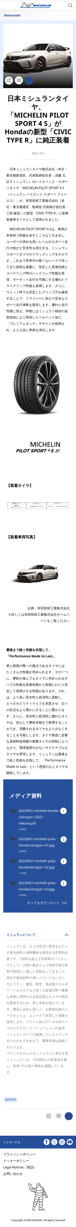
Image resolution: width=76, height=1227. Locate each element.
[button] (70, 5)
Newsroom (12, 15)
